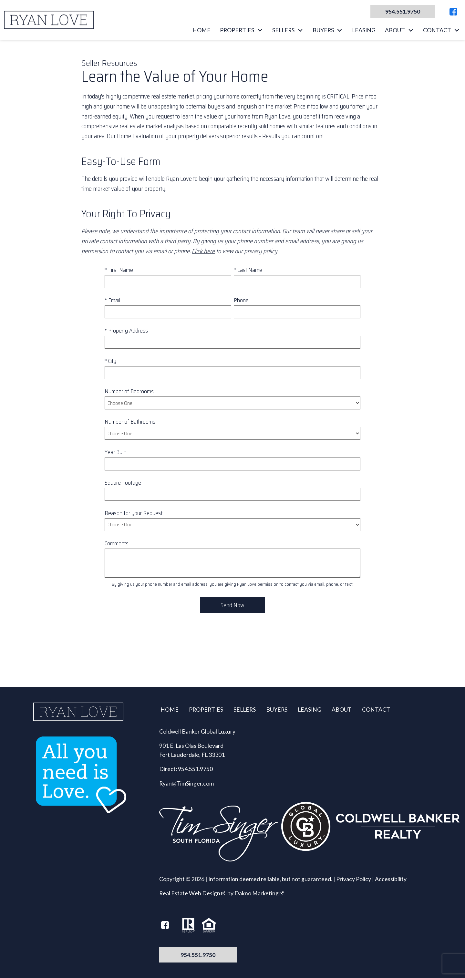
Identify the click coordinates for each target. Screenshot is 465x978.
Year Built (115, 452)
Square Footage (123, 482)
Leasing (364, 30)
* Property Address (126, 330)
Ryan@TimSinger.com (186, 783)
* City (110, 360)
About (342, 709)
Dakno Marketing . (259, 893)
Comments (117, 543)
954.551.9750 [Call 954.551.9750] (198, 955)
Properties (206, 709)
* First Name (119, 269)
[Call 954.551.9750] (402, 11)
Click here (203, 251)
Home (201, 30)
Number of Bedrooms (129, 391)
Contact (376, 709)
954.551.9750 (195, 769)
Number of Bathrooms (130, 421)
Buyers (276, 709)
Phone (241, 300)
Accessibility (391, 879)
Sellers (244, 709)
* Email (112, 300)
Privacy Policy (353, 879)
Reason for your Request (133, 513)
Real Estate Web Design (192, 893)
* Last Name (248, 269)
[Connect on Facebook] (453, 11)
